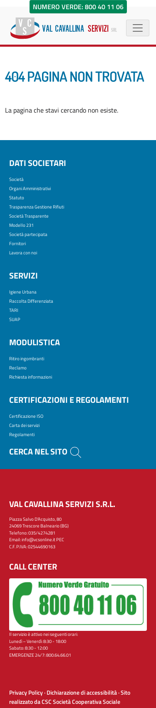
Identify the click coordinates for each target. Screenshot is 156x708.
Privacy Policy (26, 692)
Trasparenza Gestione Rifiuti (36, 206)
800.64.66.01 (58, 655)
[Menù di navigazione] (137, 28)
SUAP (14, 319)
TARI (13, 310)
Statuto (16, 197)
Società (16, 179)
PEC (60, 539)
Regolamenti (22, 434)
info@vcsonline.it (38, 539)
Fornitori (17, 243)
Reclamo (18, 367)
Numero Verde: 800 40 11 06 (78, 7)
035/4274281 (41, 533)
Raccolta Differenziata (31, 301)
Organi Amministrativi (30, 188)
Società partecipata (28, 234)
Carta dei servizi (24, 425)
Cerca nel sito (45, 451)
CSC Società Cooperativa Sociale (81, 701)
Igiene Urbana (23, 292)
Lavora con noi (23, 252)
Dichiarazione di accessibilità (82, 692)
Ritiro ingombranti (26, 358)
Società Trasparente (29, 216)
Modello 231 (21, 225)
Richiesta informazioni (30, 377)
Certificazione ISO (26, 416)
